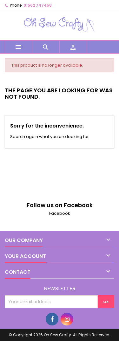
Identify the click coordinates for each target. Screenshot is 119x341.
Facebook (59, 213)
